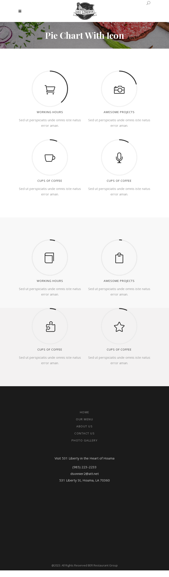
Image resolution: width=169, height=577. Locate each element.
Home (84, 412)
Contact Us (84, 433)
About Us (84, 426)
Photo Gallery (85, 440)
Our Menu (84, 419)
